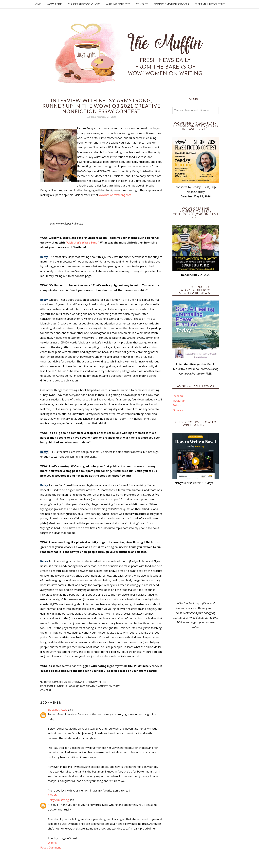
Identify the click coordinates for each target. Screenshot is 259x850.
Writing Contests (118, 4)
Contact (142, 4)
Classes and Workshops (84, 4)
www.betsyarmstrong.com (115, 195)
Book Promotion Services (171, 4)
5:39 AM (52, 795)
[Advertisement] (195, 543)
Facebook (178, 396)
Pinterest (178, 410)
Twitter (177, 405)
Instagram (178, 400)
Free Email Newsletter (209, 4)
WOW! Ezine (54, 4)
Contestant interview (82, 681)
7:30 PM (52, 843)
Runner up (60, 686)
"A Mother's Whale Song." (82, 242)
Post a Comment (50, 847)
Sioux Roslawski (57, 709)
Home (37, 4)
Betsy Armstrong (55, 681)
